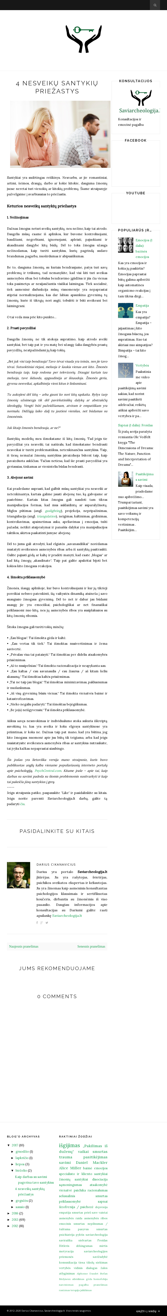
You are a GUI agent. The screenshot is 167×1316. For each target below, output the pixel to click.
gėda (89, 1279)
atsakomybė (99, 1185)
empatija (65, 1212)
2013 (15, 1220)
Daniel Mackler (92, 1162)
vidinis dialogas (85, 1268)
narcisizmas (66, 1284)
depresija (101, 1207)
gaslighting (53, 511)
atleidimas (78, 1279)
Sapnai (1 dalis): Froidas (135, 425)
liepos (20, 1164)
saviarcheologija (97, 1235)
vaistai (103, 1212)
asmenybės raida (70, 1218)
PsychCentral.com (48, 771)
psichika (80, 1190)
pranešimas (101, 1284)
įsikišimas (86, 1290)
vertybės (65, 1268)
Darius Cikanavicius (56, 864)
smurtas (100, 1151)
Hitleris (64, 1246)
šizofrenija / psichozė (76, 1207)
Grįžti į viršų (148, 1311)
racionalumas (98, 1190)
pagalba (84, 1284)
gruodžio (22, 1151)
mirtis (103, 1246)
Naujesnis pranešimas (23, 946)
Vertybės (142, 365)
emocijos (101, 1168)
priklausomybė (70, 1201)
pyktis (80, 1235)
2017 (15, 1145)
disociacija (100, 1179)
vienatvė (65, 1190)
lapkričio (22, 1158)
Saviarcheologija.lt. (54, 1310)
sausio (20, 1207)
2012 (15, 1226)
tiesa (81, 1262)
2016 (15, 1213)
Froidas (102, 1240)
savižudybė (100, 1257)
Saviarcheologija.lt (67, 915)
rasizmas (64, 1290)
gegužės (22, 1201)
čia (22, 804)
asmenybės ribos (96, 1218)
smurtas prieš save (85, 1212)
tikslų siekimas (97, 1262)
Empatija (142, 305)
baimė (87, 1168)
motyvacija (66, 1251)
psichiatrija (66, 1235)
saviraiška (65, 1240)
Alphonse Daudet (87, 1273)
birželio (21, 1170)
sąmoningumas (70, 1185)
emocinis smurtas (72, 1224)
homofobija (101, 1279)
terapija (75, 1290)
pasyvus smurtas (93, 1229)
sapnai (103, 1201)
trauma (65, 1157)
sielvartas (85, 1240)
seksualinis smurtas (83, 1196)
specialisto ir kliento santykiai (83, 1174)
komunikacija (68, 1262)
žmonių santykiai (73, 1179)
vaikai (83, 1151)
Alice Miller (70, 1168)
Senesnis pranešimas (91, 946)
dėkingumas (84, 1246)
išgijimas (69, 1145)
